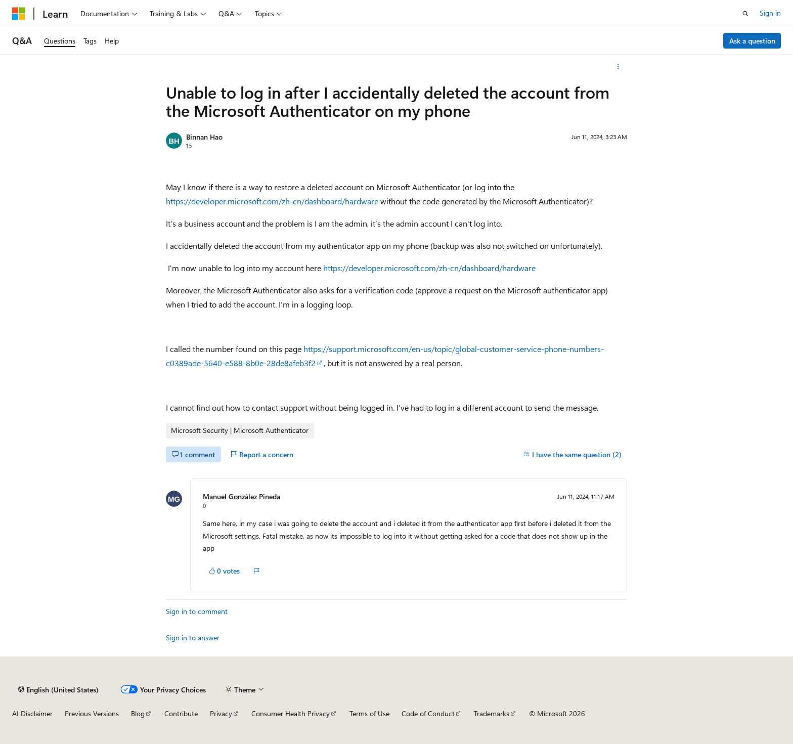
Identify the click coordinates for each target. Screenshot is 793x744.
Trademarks (491, 713)
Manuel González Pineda (241, 496)
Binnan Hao (204, 137)
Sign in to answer (192, 637)
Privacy (221, 713)
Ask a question (752, 41)
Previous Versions (92, 713)
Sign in (770, 13)
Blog (138, 713)
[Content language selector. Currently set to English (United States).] (58, 689)
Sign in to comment (197, 611)
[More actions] (618, 67)
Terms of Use (369, 713)
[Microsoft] (18, 13)
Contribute (181, 713)
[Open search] (745, 14)
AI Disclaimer (32, 713)
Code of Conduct (428, 713)
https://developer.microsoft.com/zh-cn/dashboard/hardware (272, 201)
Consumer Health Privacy (290, 713)
